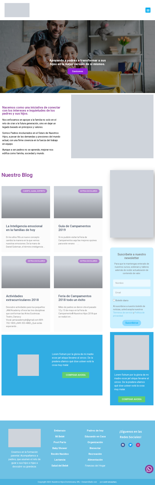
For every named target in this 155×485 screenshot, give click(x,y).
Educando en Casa (95, 436)
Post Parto (60, 442)
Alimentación (95, 459)
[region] (77, 56)
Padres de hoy (95, 430)
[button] (147, 10)
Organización (95, 442)
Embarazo (60, 430)
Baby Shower (59, 448)
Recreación (95, 454)
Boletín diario (122, 300)
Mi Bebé (59, 436)
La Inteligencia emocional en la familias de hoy (24, 228)
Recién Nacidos (60, 454)
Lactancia (59, 459)
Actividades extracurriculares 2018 (22, 298)
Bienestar (95, 448)
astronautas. (110, 482)
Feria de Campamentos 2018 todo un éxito (74, 298)
